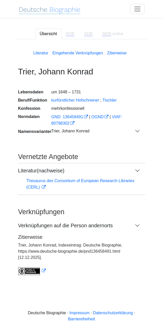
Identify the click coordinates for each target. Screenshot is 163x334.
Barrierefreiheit (81, 319)
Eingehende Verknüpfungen (77, 53)
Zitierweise (116, 53)
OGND (97, 117)
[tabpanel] (81, 162)
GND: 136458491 (67, 117)
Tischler (109, 100)
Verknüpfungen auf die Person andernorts (65, 225)
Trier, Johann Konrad (70, 131)
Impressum (79, 313)
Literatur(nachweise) (41, 170)
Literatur (40, 53)
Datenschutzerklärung (113, 313)
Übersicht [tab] (48, 34)
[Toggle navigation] (137, 9)
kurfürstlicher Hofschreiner (75, 100)
